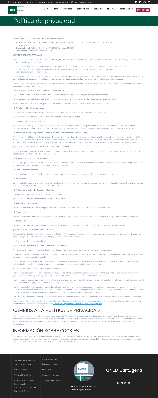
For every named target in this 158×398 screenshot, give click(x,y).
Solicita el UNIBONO (22, 375)
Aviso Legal (46, 369)
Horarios (98, 9)
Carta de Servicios (49, 364)
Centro (54, 9)
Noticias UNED (126, 9)
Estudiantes (83, 9)
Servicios (67, 9)
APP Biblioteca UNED (22, 369)
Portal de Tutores (49, 359)
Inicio (45, 9)
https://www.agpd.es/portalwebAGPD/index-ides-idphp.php (77, 303)
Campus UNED (143, 10)
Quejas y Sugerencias (51, 380)
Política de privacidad (50, 375)
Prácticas (112, 9)
